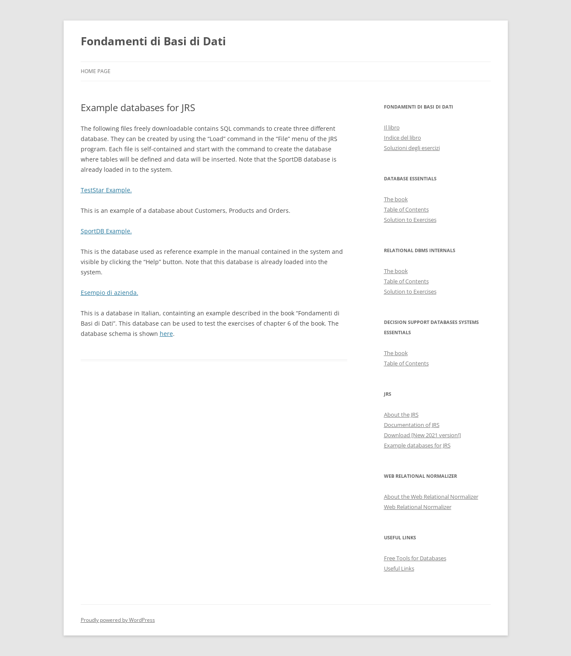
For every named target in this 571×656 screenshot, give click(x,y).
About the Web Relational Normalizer (431, 496)
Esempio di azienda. (109, 292)
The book (396, 199)
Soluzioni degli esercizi (412, 148)
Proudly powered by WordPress (118, 620)
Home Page (96, 71)
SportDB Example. (106, 231)
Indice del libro (402, 137)
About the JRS (401, 414)
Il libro (392, 127)
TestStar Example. (106, 190)
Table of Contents (406, 209)
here (166, 333)
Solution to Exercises (410, 220)
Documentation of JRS (411, 425)
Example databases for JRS (417, 445)
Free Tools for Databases (415, 558)
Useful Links (399, 568)
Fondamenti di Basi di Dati (153, 41)
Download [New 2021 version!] (422, 435)
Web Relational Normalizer (417, 507)
